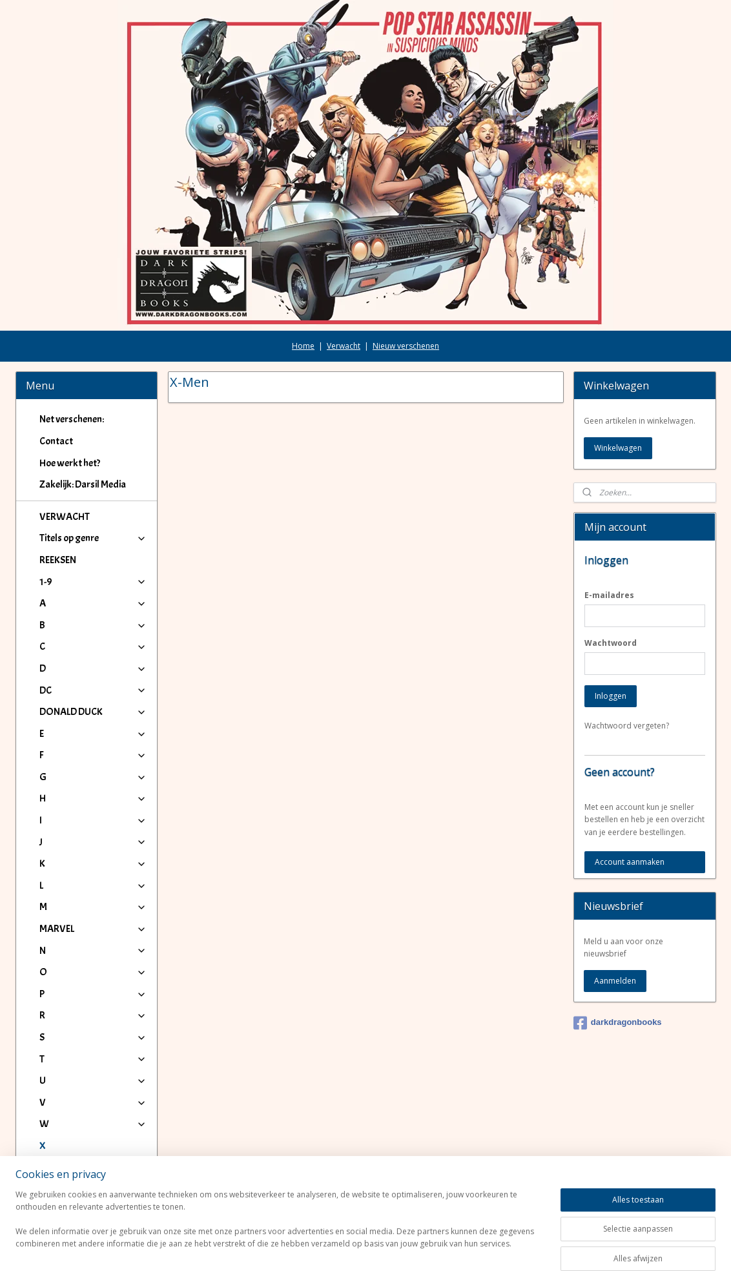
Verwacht (343, 273)
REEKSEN (57, 487)
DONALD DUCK (93, 639)
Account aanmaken (629, 789)
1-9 (93, 509)
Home (303, 273)
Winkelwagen (618, 375)
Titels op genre (93, 465)
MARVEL (93, 856)
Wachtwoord (610, 570)
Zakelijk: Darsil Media (82, 412)
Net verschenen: (71, 346)
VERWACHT (64, 444)
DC (93, 618)
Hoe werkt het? (69, 390)
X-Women (70, 1116)
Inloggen (610, 623)
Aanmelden (615, 908)
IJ (93, 1138)
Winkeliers (93, 1192)
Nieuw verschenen (406, 273)
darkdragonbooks (617, 950)
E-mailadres (609, 522)
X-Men (63, 1095)
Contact (56, 368)
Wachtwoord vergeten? (626, 653)
